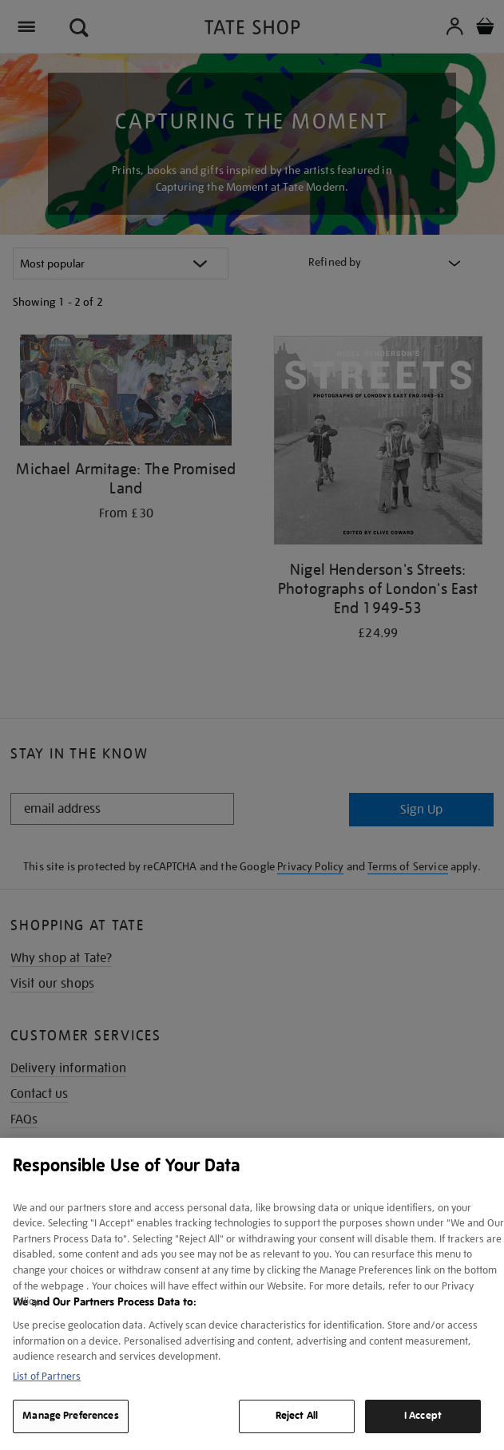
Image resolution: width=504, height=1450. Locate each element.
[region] (252, 1294)
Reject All (297, 1415)
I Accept (423, 1415)
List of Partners (47, 1376)
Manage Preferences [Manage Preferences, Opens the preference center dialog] (70, 1415)
